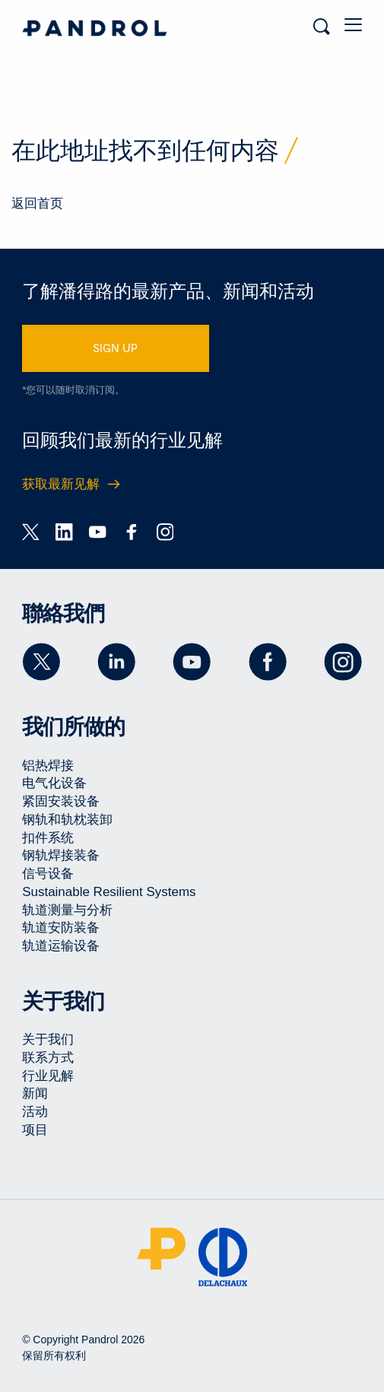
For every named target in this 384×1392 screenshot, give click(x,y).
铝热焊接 (48, 765)
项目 (35, 1130)
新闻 (35, 1093)
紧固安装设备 (61, 801)
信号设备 (48, 873)
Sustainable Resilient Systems (108, 892)
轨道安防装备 (61, 927)
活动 (35, 1111)
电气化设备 (54, 783)
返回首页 (37, 203)
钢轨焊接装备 (61, 855)
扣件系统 (48, 838)
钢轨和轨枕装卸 (67, 819)
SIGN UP (115, 347)
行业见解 (48, 1076)
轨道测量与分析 (67, 910)
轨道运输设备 (61, 946)
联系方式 (48, 1057)
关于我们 (48, 1039)
